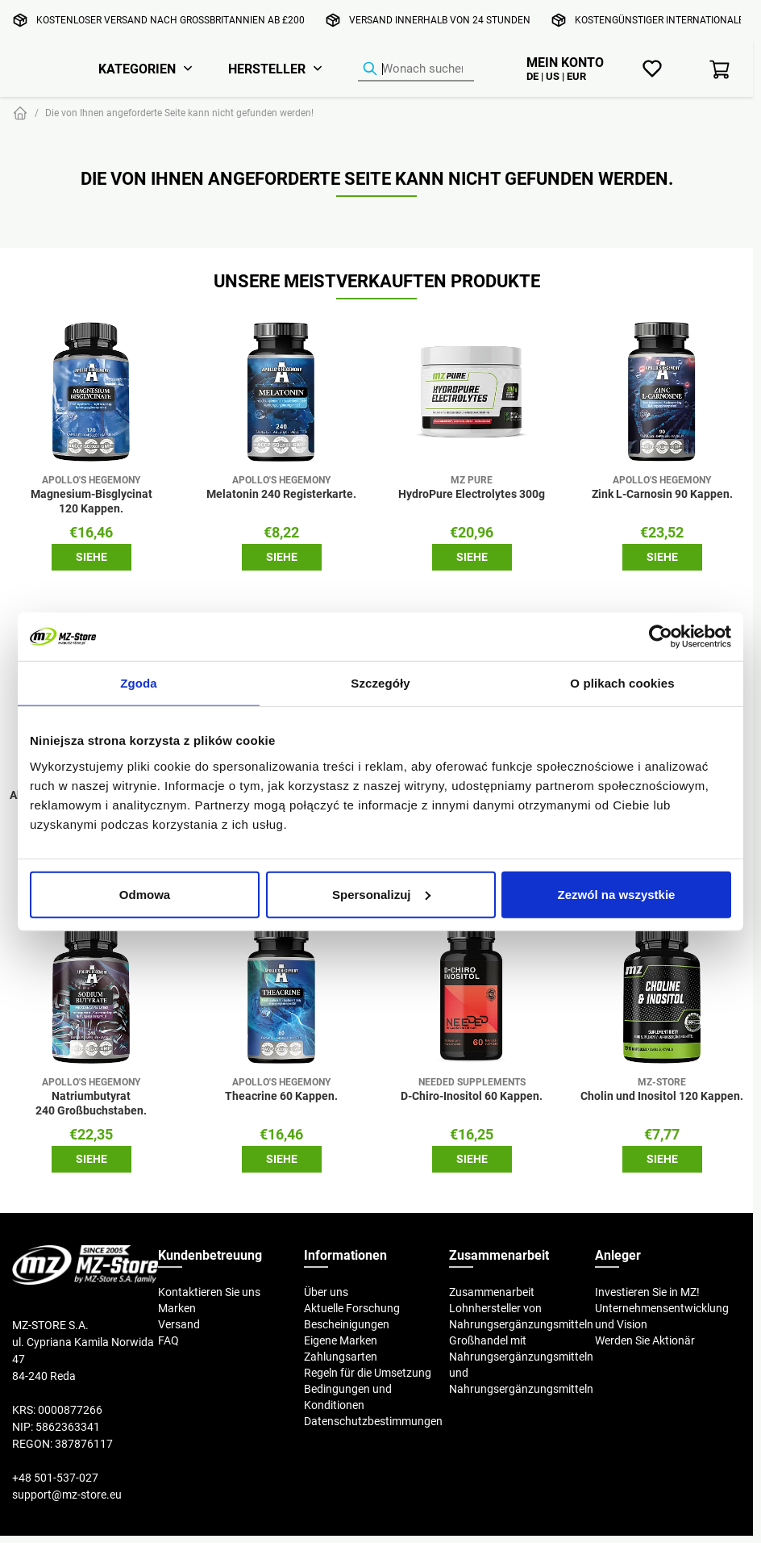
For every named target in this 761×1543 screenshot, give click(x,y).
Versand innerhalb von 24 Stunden (439, 20)
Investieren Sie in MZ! (647, 1292)
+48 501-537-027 (55, 1477)
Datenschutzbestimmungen (373, 1421)
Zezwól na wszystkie (617, 894)
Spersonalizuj (381, 894)
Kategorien (137, 68)
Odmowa (144, 894)
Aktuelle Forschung (352, 1308)
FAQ (168, 1340)
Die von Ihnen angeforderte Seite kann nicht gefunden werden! (179, 112)
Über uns (326, 1292)
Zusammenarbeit (491, 1292)
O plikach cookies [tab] (622, 683)
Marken (177, 1308)
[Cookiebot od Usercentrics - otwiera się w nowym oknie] (660, 637)
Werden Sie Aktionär (645, 1340)
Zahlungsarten (340, 1356)
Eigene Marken (340, 1340)
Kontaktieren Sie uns (209, 1292)
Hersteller (267, 68)
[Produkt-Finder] (416, 69)
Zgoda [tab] (138, 683)
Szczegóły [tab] (380, 683)
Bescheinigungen (346, 1324)
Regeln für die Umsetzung (367, 1372)
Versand (179, 1324)
